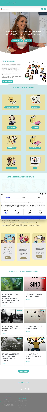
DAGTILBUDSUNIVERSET (11, 168)
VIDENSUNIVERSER (11, 127)
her (27, 226)
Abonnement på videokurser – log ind (9, 4)
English (14, 2)
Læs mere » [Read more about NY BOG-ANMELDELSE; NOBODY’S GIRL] (28, 331)
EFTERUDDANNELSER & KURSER (12, 107)
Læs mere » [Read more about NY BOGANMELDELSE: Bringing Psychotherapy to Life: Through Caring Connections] (4, 305)
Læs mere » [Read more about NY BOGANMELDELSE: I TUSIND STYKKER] (28, 299)
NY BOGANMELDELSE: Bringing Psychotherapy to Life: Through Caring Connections (11, 298)
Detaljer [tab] (23, 197)
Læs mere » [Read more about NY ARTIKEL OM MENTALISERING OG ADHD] (28, 361)
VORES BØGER (35, 127)
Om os (4, 2)
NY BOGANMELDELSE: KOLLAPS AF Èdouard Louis (11, 328)
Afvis (9, 217)
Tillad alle (38, 217)
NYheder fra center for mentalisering (23, 271)
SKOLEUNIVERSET (11, 147)
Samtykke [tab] (8, 197)
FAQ (11, 2)
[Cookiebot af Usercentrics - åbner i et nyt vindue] (41, 194)
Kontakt (8, 2)
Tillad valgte (23, 217)
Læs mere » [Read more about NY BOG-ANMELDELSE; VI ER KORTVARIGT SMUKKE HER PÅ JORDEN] (4, 363)
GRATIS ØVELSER (35, 107)
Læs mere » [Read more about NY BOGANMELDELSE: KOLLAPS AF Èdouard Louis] (4, 333)
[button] (42, 9)
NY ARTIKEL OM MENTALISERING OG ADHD (33, 356)
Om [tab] (39, 197)
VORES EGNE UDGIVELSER (35, 147)
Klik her (7, 257)
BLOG (35, 168)
